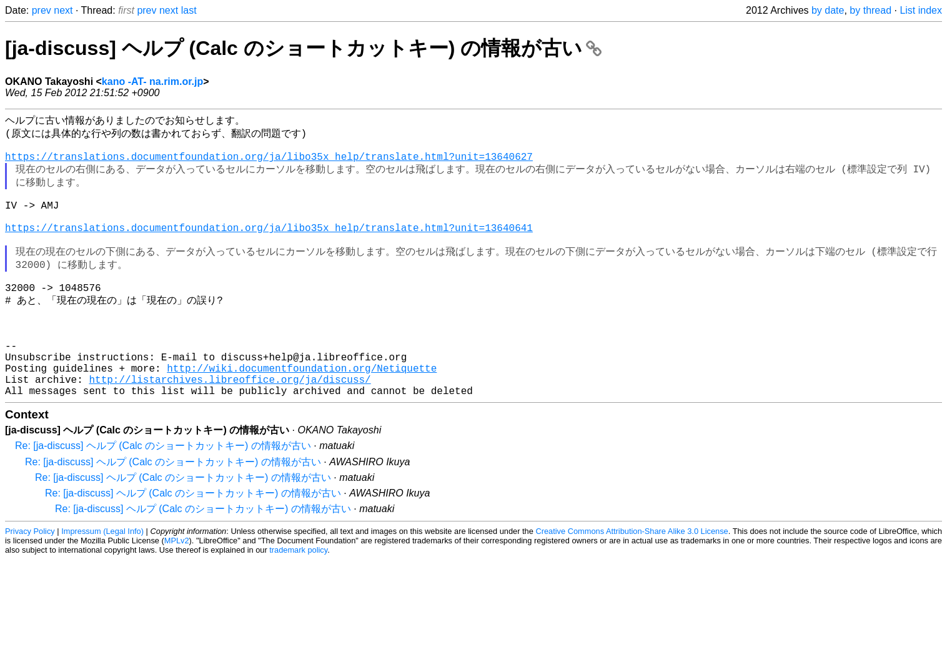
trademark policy (298, 601)
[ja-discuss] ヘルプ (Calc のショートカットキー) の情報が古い (303, 48)
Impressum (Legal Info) (102, 582)
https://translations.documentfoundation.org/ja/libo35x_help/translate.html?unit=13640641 (269, 247)
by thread (870, 10)
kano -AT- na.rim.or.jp (152, 81)
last (189, 10)
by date (827, 10)
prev (41, 10)
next (63, 10)
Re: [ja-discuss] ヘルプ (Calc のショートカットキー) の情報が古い (163, 497)
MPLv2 (176, 591)
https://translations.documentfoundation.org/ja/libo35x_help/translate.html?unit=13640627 (269, 163)
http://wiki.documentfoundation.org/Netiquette (302, 414)
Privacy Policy (30, 582)
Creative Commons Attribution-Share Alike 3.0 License (631, 582)
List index (921, 10)
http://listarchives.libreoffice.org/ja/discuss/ (229, 428)
